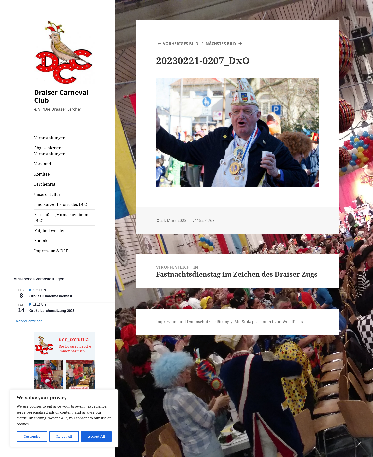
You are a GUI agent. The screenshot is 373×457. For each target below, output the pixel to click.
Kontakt (41, 240)
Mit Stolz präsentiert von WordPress (268, 321)
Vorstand (42, 164)
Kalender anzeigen (28, 321)
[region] (64, 418)
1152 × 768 (204, 220)
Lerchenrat (44, 184)
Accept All (96, 436)
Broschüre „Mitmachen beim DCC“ (61, 217)
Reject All (64, 436)
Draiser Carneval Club (61, 96)
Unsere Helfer (47, 194)
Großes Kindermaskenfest (50, 296)
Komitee (42, 174)
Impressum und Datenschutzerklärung (192, 321)
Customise (32, 436)
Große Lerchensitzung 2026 (52, 311)
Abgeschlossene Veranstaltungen (49, 151)
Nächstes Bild (221, 43)
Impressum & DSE (51, 251)
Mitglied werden (50, 230)
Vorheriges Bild (180, 43)
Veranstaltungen (49, 137)
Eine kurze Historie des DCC (60, 204)
